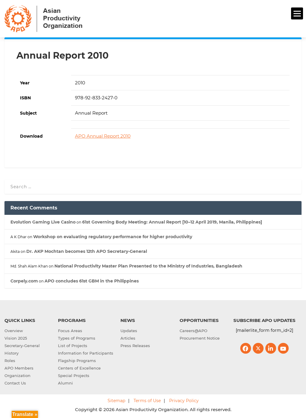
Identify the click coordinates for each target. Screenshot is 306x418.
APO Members (18, 368)
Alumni (65, 383)
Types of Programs (76, 338)
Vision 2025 (15, 338)
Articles (127, 338)
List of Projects (72, 345)
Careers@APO (193, 330)
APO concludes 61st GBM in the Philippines (92, 281)
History (11, 353)
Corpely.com (24, 281)
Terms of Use (147, 400)
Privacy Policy (184, 400)
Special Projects (73, 375)
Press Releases (135, 345)
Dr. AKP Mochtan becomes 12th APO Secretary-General (86, 251)
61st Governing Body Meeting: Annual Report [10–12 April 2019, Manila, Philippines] (172, 222)
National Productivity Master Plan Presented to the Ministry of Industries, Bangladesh (148, 266)
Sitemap (116, 400)
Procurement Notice (200, 338)
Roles (9, 360)
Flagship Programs (77, 360)
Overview (13, 330)
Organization (17, 375)
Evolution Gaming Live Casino (43, 222)
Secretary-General (22, 345)
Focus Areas (70, 330)
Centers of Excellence (79, 368)
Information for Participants (85, 353)
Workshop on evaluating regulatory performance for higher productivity (112, 236)
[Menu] (297, 13)
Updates (128, 330)
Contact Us (15, 383)
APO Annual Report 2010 (103, 136)
